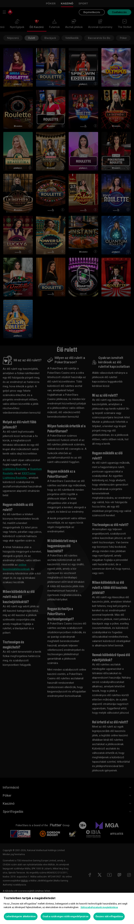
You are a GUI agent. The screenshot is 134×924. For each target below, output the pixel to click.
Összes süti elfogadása (109, 916)
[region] (67, 908)
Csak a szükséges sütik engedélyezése (65, 916)
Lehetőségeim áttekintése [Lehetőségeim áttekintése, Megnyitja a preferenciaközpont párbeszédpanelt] (21, 916)
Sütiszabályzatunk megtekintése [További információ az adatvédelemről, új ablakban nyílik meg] (99, 907)
